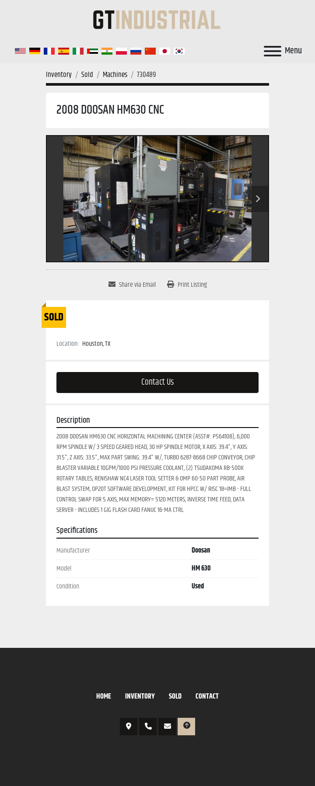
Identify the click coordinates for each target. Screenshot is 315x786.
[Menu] (272, 51)
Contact (207, 696)
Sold (175, 696)
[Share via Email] (132, 285)
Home (103, 696)
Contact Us (157, 382)
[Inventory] (59, 74)
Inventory (140, 696)
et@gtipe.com (167, 726)
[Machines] (115, 74)
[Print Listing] (187, 285)
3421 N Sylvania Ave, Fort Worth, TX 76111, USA (128, 726)
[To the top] (186, 726)
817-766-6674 (148, 726)
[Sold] (87, 74)
